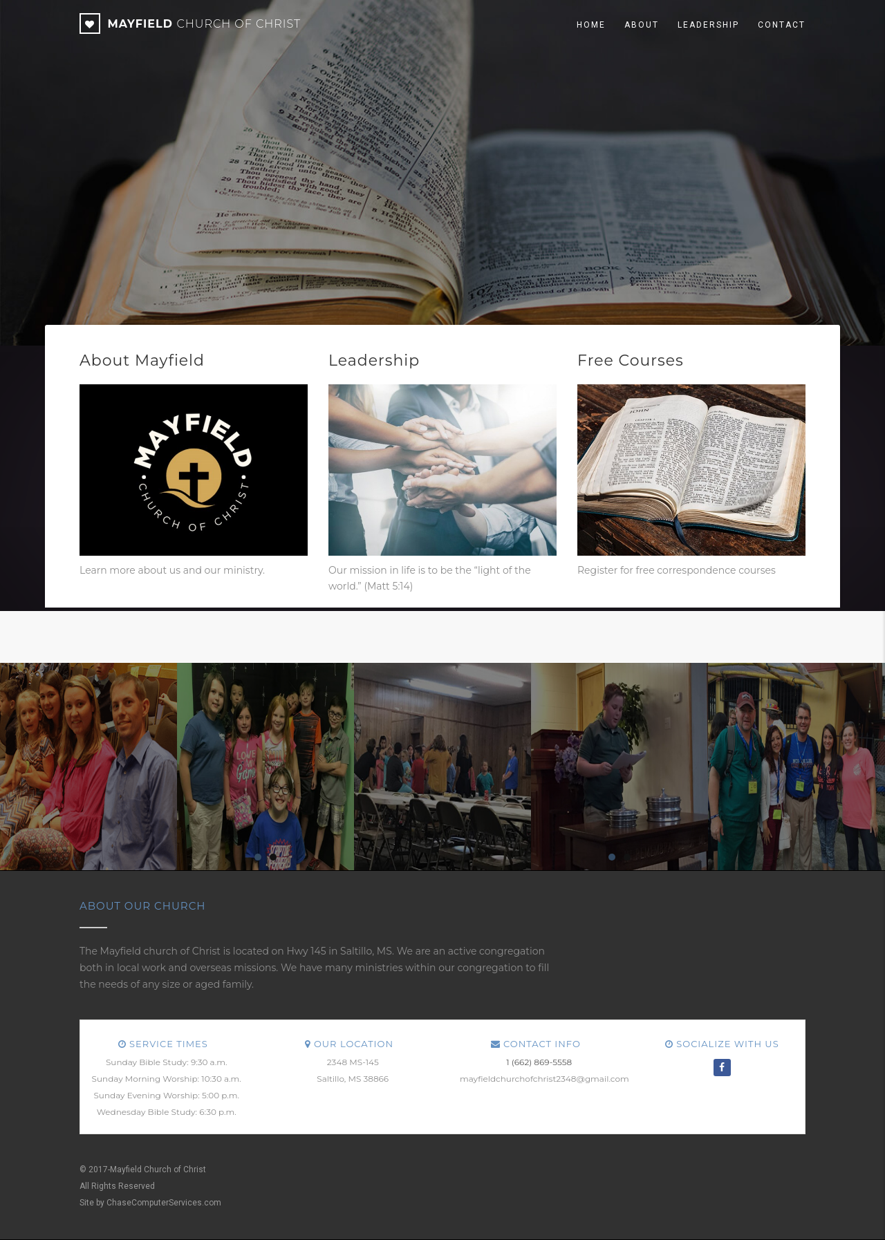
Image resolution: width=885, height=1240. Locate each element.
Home (591, 25)
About (641, 25)
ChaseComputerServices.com (163, 1203)
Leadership (708, 25)
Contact (781, 25)
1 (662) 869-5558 (539, 1062)
